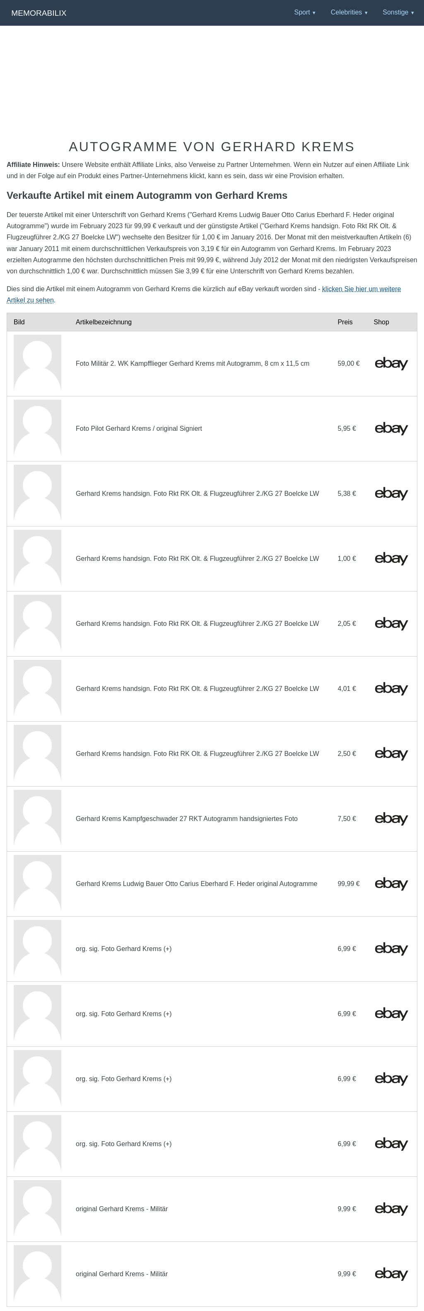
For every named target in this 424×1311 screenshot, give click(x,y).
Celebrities (346, 12)
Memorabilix (38, 13)
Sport (302, 12)
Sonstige (395, 12)
